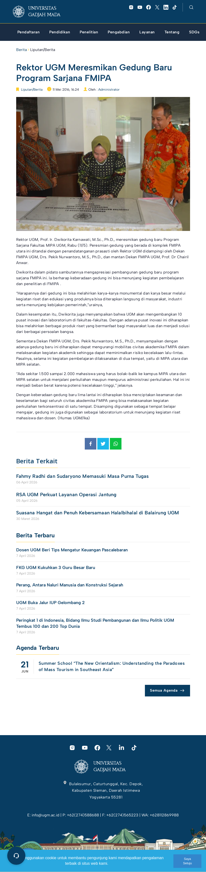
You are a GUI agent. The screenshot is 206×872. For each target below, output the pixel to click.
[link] (40, 11)
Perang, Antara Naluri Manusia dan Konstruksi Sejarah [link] (69, 585)
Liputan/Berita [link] (42, 49)
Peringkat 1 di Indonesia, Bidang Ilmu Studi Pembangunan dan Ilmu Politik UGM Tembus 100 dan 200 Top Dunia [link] (95, 623)
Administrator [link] (109, 90)
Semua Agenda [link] (164, 690)
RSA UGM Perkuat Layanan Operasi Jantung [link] (66, 494)
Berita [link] (21, 49)
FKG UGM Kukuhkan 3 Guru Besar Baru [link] (55, 567)
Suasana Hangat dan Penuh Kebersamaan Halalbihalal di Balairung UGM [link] (97, 513)
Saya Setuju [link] (187, 861)
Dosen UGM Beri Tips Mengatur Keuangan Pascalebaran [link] (72, 550)
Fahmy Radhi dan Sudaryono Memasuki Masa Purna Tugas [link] (82, 476)
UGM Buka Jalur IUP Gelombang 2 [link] (51, 602)
